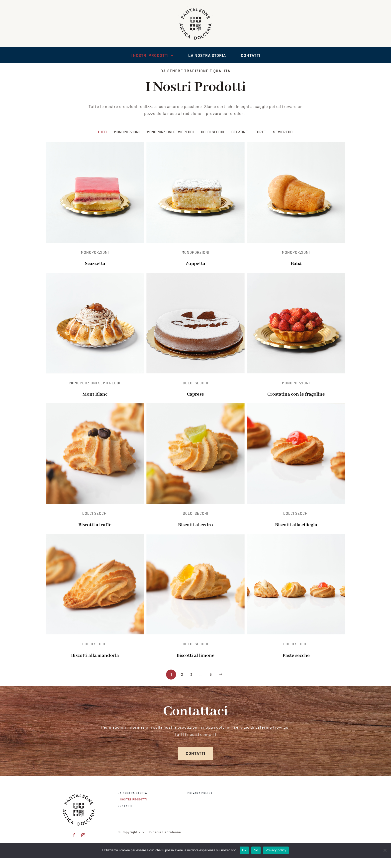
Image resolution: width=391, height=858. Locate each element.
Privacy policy (276, 850)
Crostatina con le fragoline (296, 394)
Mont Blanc (95, 394)
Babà (296, 264)
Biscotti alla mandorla (95, 656)
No (256, 850)
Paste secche (296, 656)
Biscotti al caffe (94, 525)
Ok (244, 850)
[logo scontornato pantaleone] (195, 6)
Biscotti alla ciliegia (296, 525)
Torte (260, 132)
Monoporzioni (127, 132)
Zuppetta (195, 264)
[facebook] (74, 834)
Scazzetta (95, 264)
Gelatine (239, 132)
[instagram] (83, 834)
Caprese (195, 394)
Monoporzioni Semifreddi (170, 132)
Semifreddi (283, 132)
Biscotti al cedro (195, 525)
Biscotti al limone (195, 656)
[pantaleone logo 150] (79, 791)
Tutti (102, 132)
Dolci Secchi (212, 132)
